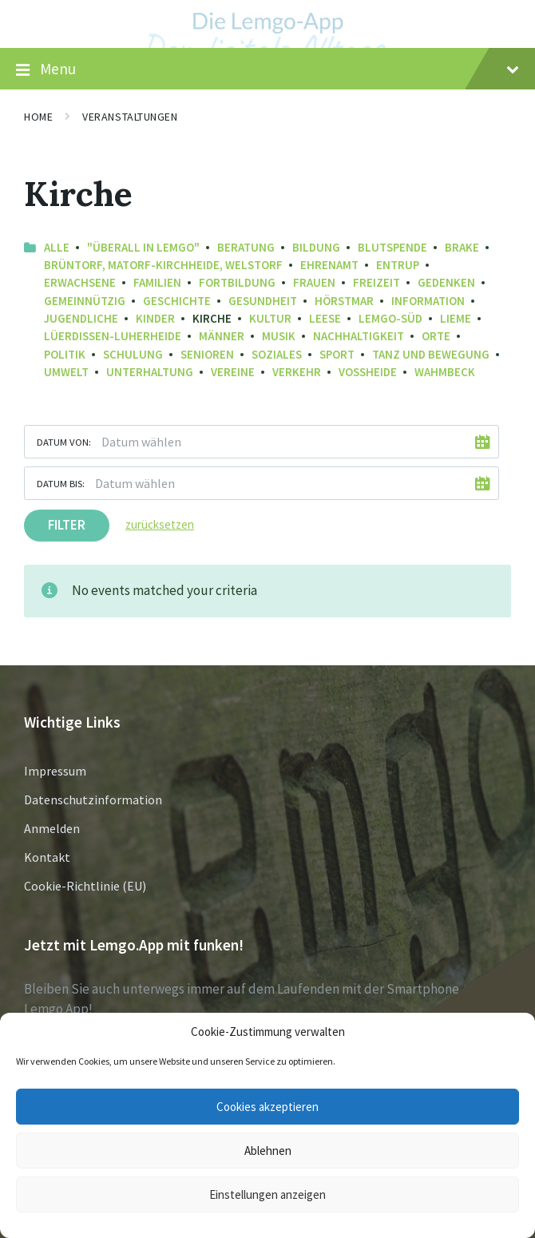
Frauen (314, 282)
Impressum (55, 771)
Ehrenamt (329, 264)
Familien (157, 282)
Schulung (133, 354)
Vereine (233, 371)
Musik (278, 335)
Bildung (316, 247)
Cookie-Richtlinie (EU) (85, 886)
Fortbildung (237, 282)
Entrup (397, 264)
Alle (56, 247)
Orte (436, 335)
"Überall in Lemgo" (143, 247)
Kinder (155, 318)
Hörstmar (344, 300)
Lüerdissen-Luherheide (112, 335)
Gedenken (446, 282)
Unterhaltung (149, 371)
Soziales (277, 354)
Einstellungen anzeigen (267, 1194)
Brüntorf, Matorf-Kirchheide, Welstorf (163, 264)
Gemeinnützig (84, 300)
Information (428, 300)
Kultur (270, 318)
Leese (325, 318)
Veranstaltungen (129, 116)
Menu (267, 69)
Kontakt (47, 857)
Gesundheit (262, 300)
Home (38, 116)
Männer (221, 335)
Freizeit (376, 282)
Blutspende (392, 247)
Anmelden (52, 828)
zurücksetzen (159, 524)
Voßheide (368, 371)
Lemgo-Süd (390, 318)
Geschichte (177, 300)
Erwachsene (80, 282)
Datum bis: (61, 483)
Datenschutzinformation (93, 799)
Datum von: (64, 441)
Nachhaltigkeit (358, 335)
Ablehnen (267, 1150)
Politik (64, 354)
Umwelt (66, 371)
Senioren (207, 354)
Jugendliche (81, 318)
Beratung (246, 247)
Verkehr (296, 371)
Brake (462, 247)
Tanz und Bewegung (430, 354)
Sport (337, 354)
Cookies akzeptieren (267, 1106)
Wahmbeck (444, 371)
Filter (66, 525)
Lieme (455, 318)
